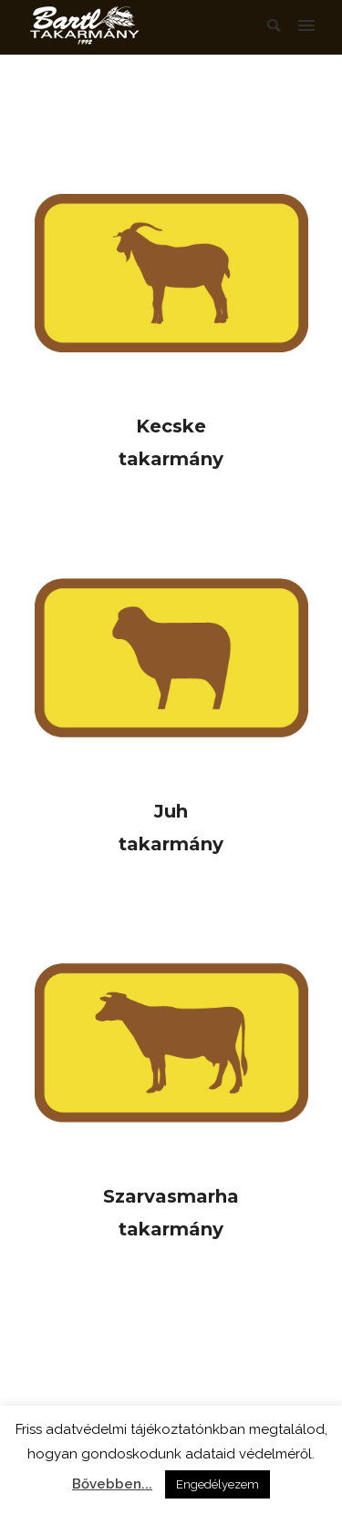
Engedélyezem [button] (217, 1484)
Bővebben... (112, 1484)
